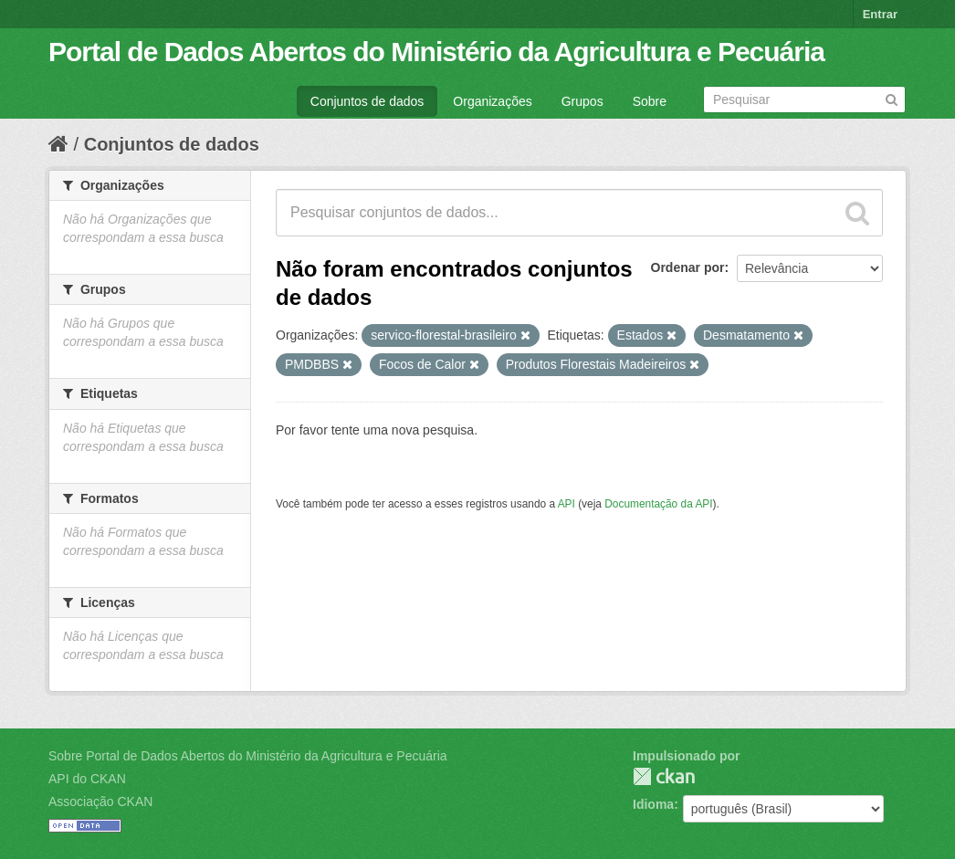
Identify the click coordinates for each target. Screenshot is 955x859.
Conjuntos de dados (367, 101)
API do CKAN (87, 778)
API (566, 504)
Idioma (653, 804)
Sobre (649, 101)
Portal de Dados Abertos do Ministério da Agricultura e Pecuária (436, 52)
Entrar (880, 14)
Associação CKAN (100, 801)
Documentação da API (658, 504)
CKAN (664, 776)
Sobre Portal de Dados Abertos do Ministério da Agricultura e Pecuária (247, 756)
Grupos (582, 101)
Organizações (492, 101)
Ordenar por (688, 267)
